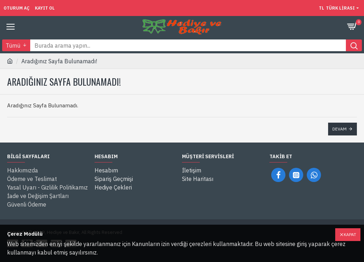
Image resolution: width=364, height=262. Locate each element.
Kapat (350, 234)
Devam (339, 129)
